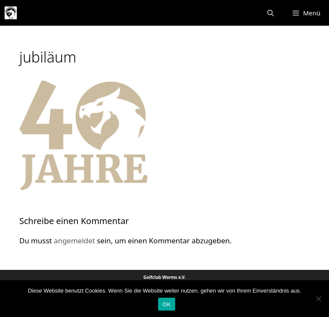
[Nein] (318, 298)
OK (166, 304)
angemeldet (74, 240)
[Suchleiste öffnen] (270, 13)
